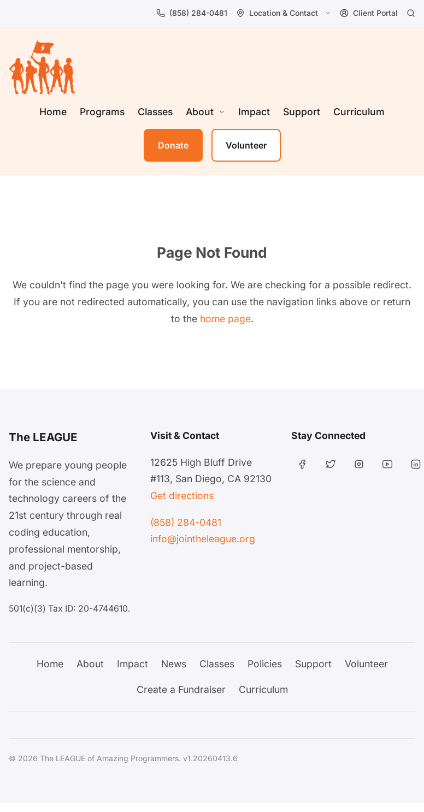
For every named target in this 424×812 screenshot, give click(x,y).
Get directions (182, 495)
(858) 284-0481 (185, 522)
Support (301, 111)
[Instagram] (359, 464)
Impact (254, 111)
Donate (173, 145)
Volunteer (246, 145)
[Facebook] (302, 464)
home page (225, 318)
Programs (102, 111)
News (173, 663)
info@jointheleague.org (202, 538)
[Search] (411, 13)
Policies (265, 663)
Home (53, 111)
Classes (155, 111)
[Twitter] (330, 464)
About (90, 663)
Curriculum (359, 111)
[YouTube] (387, 464)
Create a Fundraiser (181, 689)
